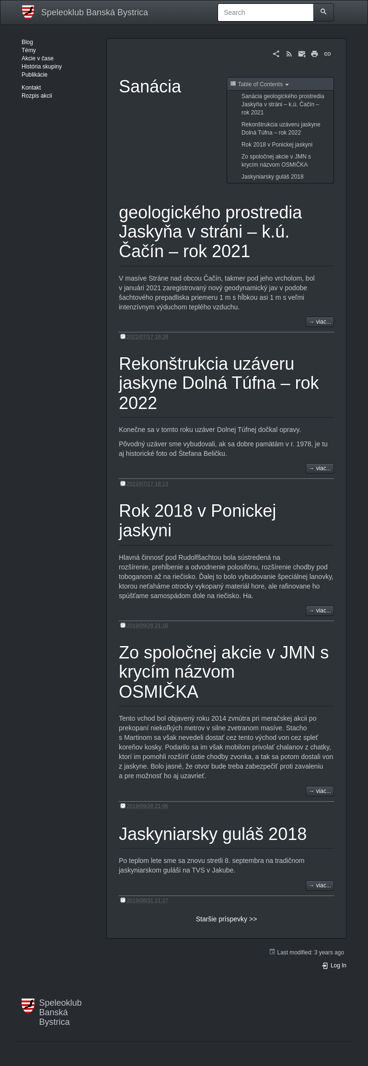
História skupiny (42, 66)
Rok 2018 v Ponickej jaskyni (277, 144)
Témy (29, 50)
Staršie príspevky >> (226, 919)
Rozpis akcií (37, 95)
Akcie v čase (38, 58)
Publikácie (34, 74)
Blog (27, 42)
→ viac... (320, 321)
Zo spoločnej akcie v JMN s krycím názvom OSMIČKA (276, 160)
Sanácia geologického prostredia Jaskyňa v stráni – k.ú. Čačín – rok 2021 (283, 104)
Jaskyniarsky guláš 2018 (273, 176)
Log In (334, 965)
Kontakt (31, 87)
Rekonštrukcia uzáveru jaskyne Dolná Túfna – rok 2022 (281, 128)
